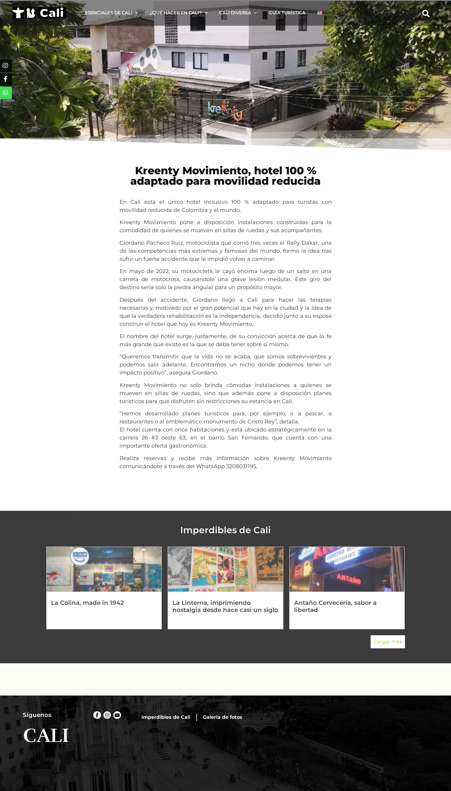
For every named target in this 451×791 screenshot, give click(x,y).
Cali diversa (237, 13)
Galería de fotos (222, 717)
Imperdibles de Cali (165, 717)
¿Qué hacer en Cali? (178, 13)
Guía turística (287, 13)
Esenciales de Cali (111, 13)
